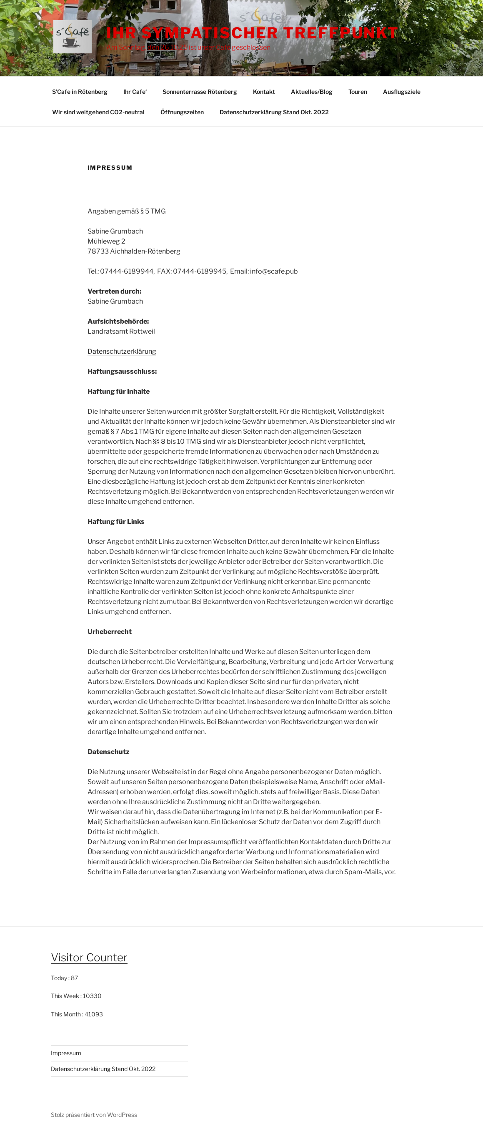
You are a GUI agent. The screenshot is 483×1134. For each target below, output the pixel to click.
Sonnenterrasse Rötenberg (200, 91)
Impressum (66, 1052)
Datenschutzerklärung (122, 351)
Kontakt (264, 91)
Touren (357, 91)
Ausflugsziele (401, 91)
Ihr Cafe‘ (135, 91)
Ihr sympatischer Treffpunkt (252, 33)
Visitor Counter (89, 957)
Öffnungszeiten (182, 112)
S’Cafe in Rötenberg (80, 91)
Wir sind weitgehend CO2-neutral (98, 112)
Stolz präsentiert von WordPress (94, 1114)
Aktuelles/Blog (312, 91)
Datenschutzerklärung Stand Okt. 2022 (274, 112)
